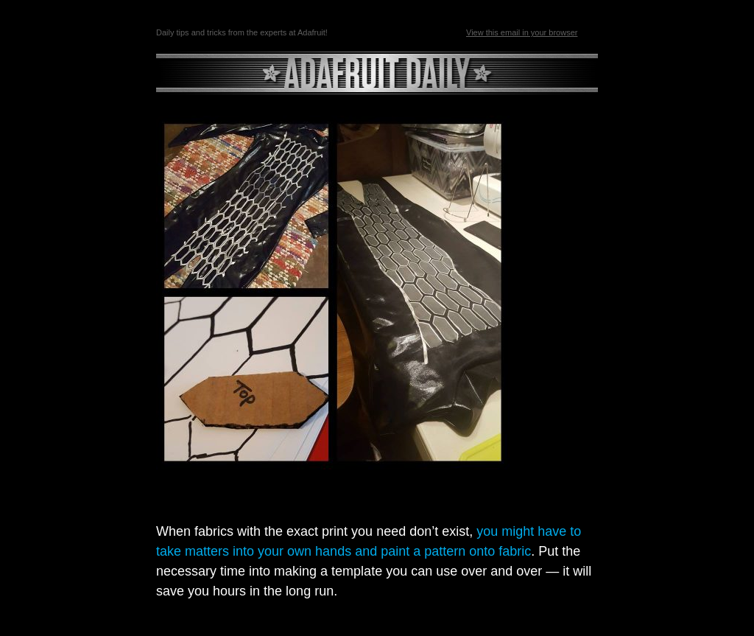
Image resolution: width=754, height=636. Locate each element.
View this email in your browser (521, 32)
